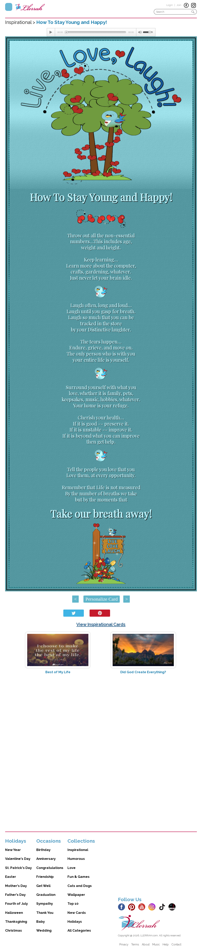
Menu (8, 7)
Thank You (44, 913)
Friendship (45, 877)
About (146, 944)
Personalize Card (101, 599)
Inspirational (77, 850)
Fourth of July (16, 904)
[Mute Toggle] (139, 32)
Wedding (43, 930)
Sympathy (44, 904)
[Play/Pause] (51, 32)
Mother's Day (16, 886)
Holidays (74, 922)
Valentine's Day (17, 859)
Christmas (13, 930)
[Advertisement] (101, 708)
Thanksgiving (16, 922)
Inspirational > (20, 22)
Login (169, 5)
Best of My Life (57, 672)
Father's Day (15, 895)
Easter (10, 877)
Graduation (45, 895)
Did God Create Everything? (143, 672)
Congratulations (49, 868)
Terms (135, 944)
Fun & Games (78, 877)
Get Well (43, 886)
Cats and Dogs (79, 886)
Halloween (14, 913)
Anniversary (46, 859)
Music (156, 944)
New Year (13, 850)
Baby (40, 922)
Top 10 (73, 904)
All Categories (79, 930)
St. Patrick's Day (18, 868)
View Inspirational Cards (100, 624)
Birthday (43, 850)
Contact (176, 944)
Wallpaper (76, 895)
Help (166, 944)
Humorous (76, 859)
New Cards (76, 913)
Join (179, 5)
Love (71, 868)
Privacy (123, 944)
